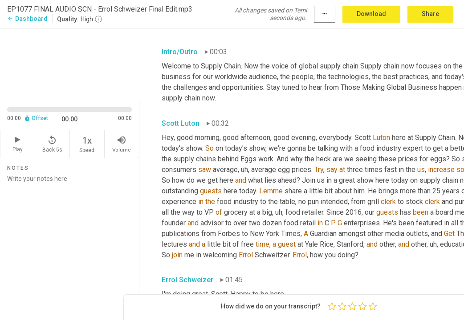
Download (371, 13)
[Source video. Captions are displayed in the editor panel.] (69, 63)
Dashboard (27, 18)
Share (430, 13)
